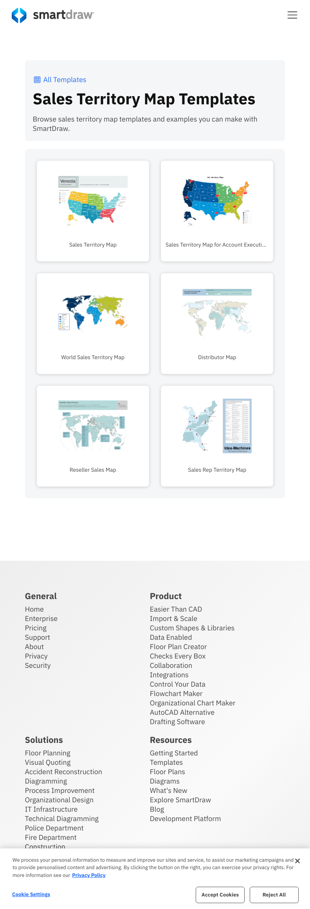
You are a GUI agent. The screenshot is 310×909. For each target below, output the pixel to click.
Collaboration (171, 665)
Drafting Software (177, 721)
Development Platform (185, 818)
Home (34, 609)
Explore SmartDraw (180, 799)
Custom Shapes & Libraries (192, 627)
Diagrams (165, 781)
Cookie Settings (31, 894)
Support (37, 637)
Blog (157, 809)
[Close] (297, 861)
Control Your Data (177, 684)
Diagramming (46, 781)
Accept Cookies (220, 894)
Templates (166, 762)
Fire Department (51, 837)
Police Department (54, 827)
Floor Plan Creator (178, 646)
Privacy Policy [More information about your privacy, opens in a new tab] (88, 875)
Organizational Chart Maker (193, 702)
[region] (155, 878)
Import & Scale (173, 618)
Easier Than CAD (176, 609)
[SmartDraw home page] (53, 15)
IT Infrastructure (51, 809)
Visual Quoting (48, 762)
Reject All (274, 894)
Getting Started (174, 752)
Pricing (36, 627)
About (34, 646)
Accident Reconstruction (64, 771)
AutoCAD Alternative (182, 712)
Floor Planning (47, 752)
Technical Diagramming (62, 818)
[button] (292, 15)
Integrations (169, 674)
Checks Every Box (178, 655)
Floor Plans (167, 771)
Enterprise (41, 618)
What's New (168, 790)
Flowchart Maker (176, 693)
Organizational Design (59, 799)
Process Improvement (60, 790)
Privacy (36, 655)
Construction (45, 846)
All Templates (60, 79)
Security (38, 665)
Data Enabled (171, 637)
